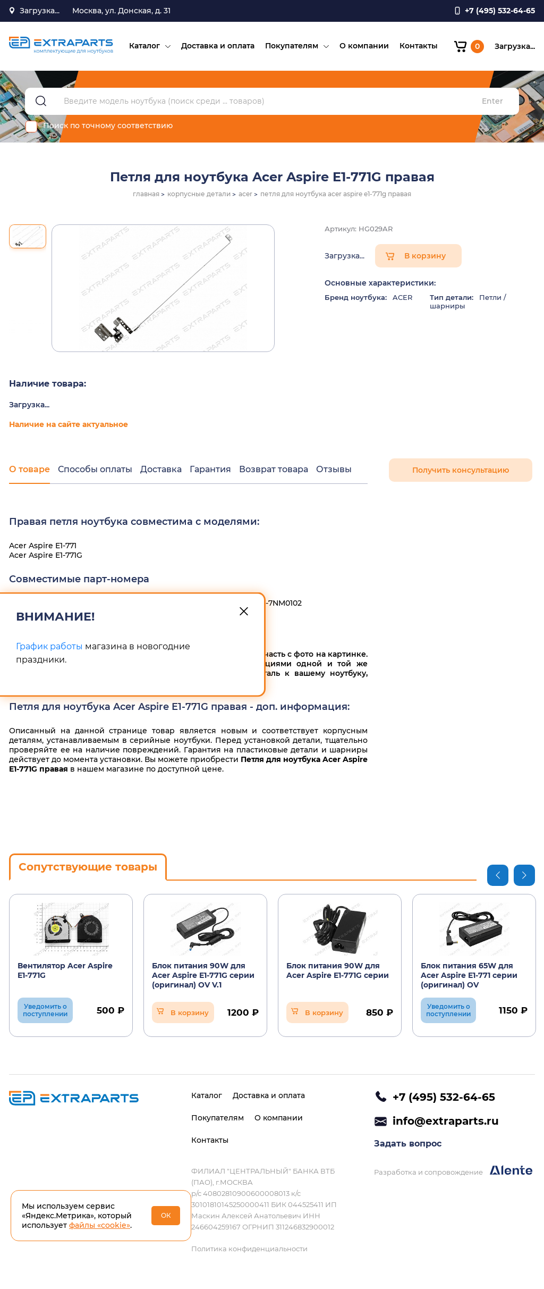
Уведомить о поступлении (45, 1010)
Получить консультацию (460, 470)
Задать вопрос (407, 1144)
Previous (497, 875)
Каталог (144, 46)
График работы (49, 646)
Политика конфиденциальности (249, 1248)
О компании (364, 46)
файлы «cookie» (99, 1225)
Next (524, 875)
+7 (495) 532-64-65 (444, 1097)
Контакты (419, 46)
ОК (166, 1215)
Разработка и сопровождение (453, 1170)
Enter (492, 101)
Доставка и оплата (217, 46)
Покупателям (291, 46)
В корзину (425, 256)
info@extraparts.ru (446, 1121)
